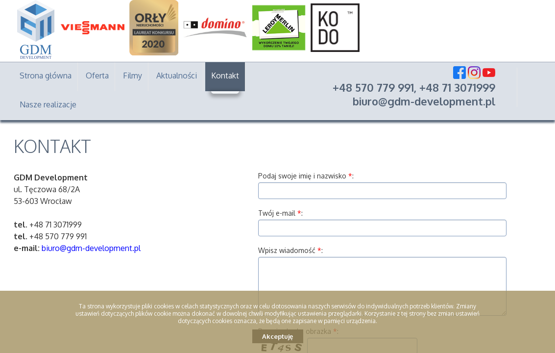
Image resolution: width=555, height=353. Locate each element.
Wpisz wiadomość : (290, 250)
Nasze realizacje (48, 104)
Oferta (97, 75)
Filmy (132, 75)
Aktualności (176, 75)
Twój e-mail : (280, 213)
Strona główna (46, 75)
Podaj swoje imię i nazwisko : (306, 176)
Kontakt (225, 75)
